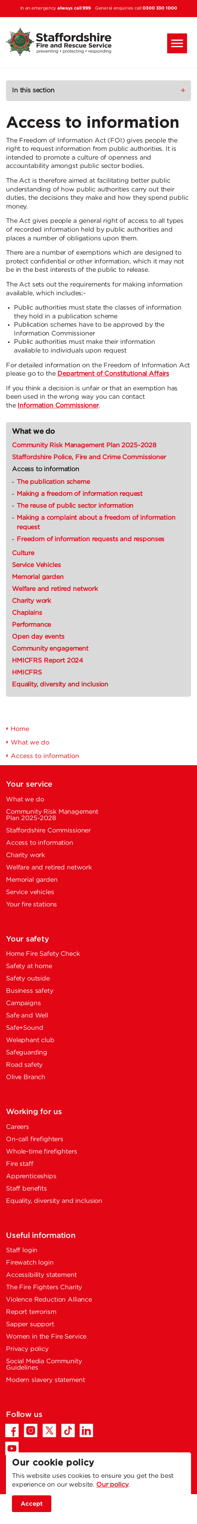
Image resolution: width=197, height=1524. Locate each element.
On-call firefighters (34, 1139)
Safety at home (29, 966)
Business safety (29, 991)
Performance (31, 625)
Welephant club (30, 1040)
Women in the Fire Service (46, 1337)
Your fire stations (31, 905)
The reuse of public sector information (75, 506)
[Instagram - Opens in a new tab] (31, 1430)
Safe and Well (27, 1016)
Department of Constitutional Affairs (113, 374)
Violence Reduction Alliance (49, 1300)
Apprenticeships (31, 1176)
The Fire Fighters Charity (44, 1287)
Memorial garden (38, 577)
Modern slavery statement (45, 1380)
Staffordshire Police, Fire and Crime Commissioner (89, 457)
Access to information (45, 469)
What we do (33, 432)
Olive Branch (25, 1077)
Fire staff (19, 1164)
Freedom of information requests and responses (90, 539)
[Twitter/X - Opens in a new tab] (49, 1430)
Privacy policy (27, 1349)
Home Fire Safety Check (43, 954)
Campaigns (23, 1003)
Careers (17, 1127)
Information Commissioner (58, 406)
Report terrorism (31, 1312)
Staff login (21, 1250)
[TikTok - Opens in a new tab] (68, 1430)
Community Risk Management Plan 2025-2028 (84, 445)
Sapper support (30, 1324)
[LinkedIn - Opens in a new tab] (86, 1430)
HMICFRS (27, 673)
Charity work (31, 601)
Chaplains (27, 613)
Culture (23, 553)
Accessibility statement (41, 1275)
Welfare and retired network (55, 589)
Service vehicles (30, 892)
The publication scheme (53, 482)
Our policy (112, 1485)
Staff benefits (26, 1189)
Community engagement (50, 649)
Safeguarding (26, 1053)
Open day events (38, 637)
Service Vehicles (36, 565)
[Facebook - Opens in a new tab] (12, 1430)
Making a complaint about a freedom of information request (96, 522)
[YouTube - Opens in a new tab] (12, 1448)
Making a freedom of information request (79, 494)
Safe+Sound (24, 1028)
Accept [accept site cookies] (32, 1504)
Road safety (24, 1065)
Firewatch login (30, 1263)
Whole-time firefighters (41, 1152)
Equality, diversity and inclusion (60, 685)
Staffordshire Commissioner (48, 831)
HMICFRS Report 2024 (47, 661)
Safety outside (28, 979)
